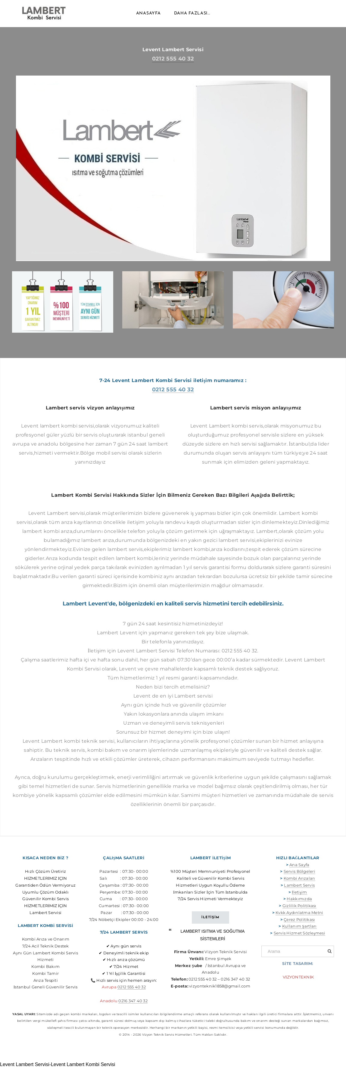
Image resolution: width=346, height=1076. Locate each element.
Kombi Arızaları (299, 887)
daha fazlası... (192, 18)
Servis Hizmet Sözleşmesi (299, 942)
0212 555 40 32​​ (131, 996)
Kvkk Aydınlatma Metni (299, 921)
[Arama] (297, 960)
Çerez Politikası (299, 928)
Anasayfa (148, 18)
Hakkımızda (299, 907)
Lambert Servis (299, 894)
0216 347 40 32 (133, 1009)
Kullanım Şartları (299, 935)
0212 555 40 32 (173, 67)
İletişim (299, 900)
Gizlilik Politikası (299, 914)
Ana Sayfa (299, 873)
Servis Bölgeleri (299, 880)
